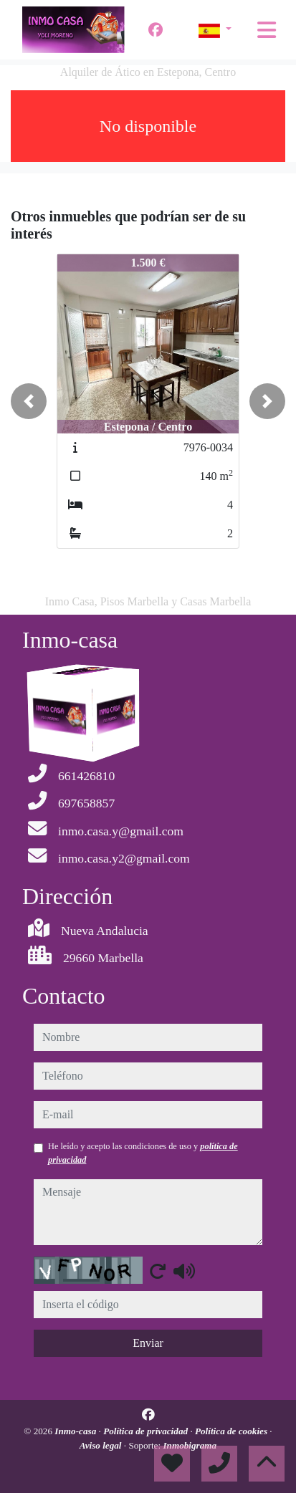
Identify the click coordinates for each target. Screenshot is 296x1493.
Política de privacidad (146, 1431)
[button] (29, 401)
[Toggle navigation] (267, 30)
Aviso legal (102, 1445)
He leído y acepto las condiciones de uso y (143, 1152)
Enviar (148, 1343)
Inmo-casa (76, 1431)
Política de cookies (232, 1431)
